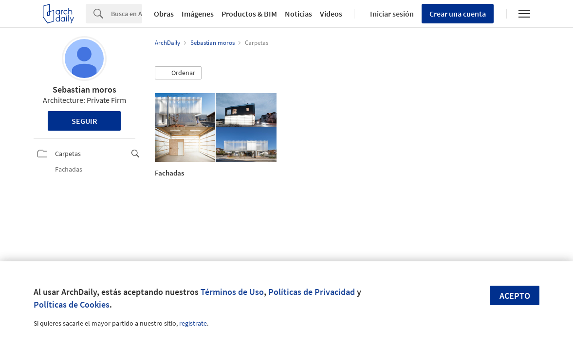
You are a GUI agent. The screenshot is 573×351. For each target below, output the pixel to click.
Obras (164, 14)
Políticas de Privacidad (311, 291)
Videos (331, 14)
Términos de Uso (232, 291)
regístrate (193, 323)
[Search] (126, 13)
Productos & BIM (249, 14)
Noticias (298, 14)
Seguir (84, 121)
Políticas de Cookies (72, 304)
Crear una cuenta (457, 14)
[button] (178, 73)
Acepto (514, 295)
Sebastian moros (84, 89)
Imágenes (198, 14)
